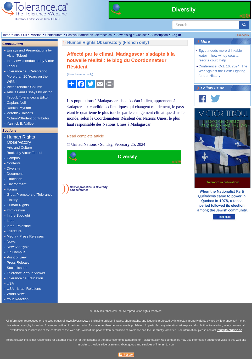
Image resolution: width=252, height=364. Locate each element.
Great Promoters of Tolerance (30, 195)
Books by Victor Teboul (24, 153)
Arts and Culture (19, 147)
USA (10, 283)
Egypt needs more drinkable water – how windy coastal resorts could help (220, 55)
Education (14, 179)
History (12, 200)
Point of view (17, 257)
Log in (176, 35)
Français (243, 35)
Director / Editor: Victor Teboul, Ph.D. (37, 19)
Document (15, 174)
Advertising (124, 35)
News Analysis (18, 247)
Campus (13, 158)
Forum (12, 189)
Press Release (18, 262)
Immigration (16, 210)
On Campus (16, 252)
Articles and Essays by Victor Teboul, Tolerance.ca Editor (29, 94)
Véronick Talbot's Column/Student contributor (28, 115)
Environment (16, 184)
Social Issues (17, 268)
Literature (14, 231)
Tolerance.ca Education (25, 278)
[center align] (244, 24)
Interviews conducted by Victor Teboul (30, 63)
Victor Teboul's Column (24, 87)
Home (6, 35)
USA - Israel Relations (24, 289)
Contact (141, 35)
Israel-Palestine (19, 226)
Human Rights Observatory (21, 140)
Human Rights (18, 205)
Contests (14, 163)
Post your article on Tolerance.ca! (89, 35)
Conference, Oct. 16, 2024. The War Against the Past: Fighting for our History (223, 71)
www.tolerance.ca (78, 320)
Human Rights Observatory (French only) (108, 42)
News (11, 242)
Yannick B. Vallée (20, 123)
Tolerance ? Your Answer (26, 273)
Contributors (53, 35)
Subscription (159, 35)
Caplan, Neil (16, 103)
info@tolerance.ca (229, 330)
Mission (36, 35)
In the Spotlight (18, 215)
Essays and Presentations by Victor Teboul (29, 52)
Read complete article (85, 136)
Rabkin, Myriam (19, 108)
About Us (20, 35)
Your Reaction (18, 299)
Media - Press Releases (25, 236)
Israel (11, 221)
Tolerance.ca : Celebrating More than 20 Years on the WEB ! (27, 76)
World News (16, 294)
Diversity (13, 168)
